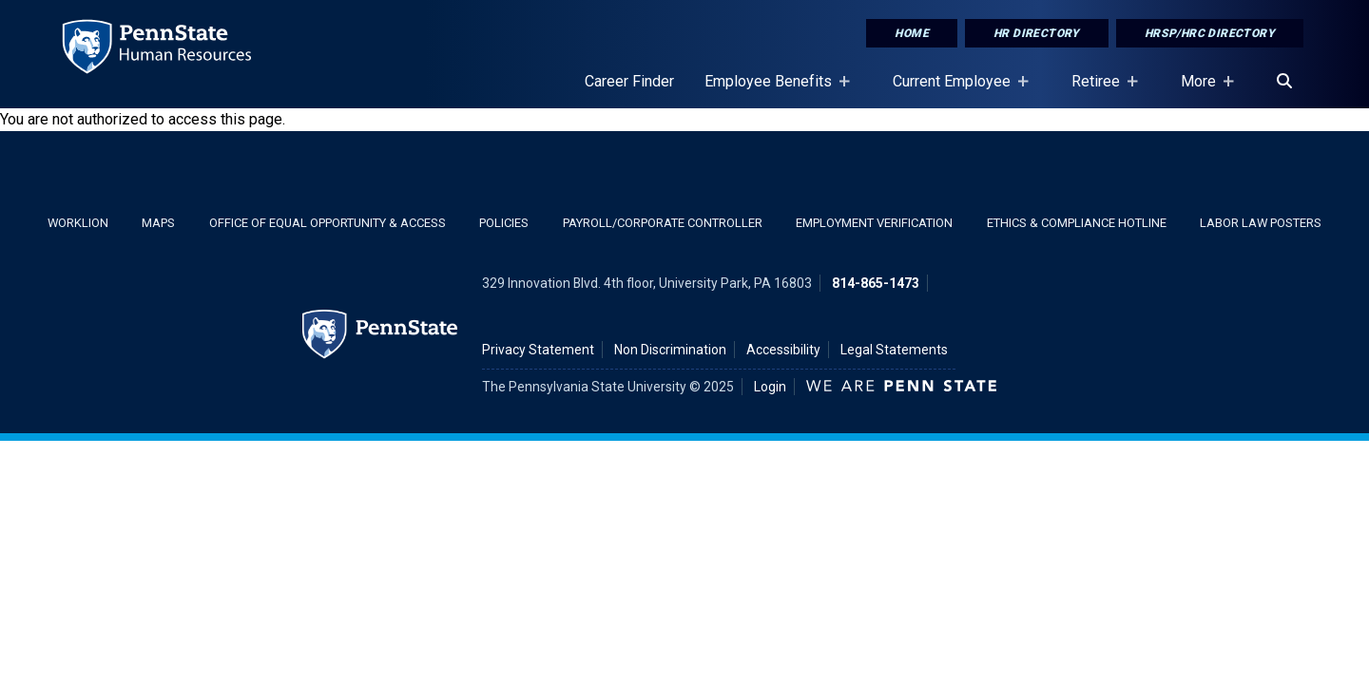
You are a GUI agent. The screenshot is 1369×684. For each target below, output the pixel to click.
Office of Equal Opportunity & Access (327, 223)
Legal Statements (894, 349)
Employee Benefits (772, 90)
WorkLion (78, 223)
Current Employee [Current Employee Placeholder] (955, 90)
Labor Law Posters (1260, 223)
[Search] (1284, 81)
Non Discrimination (670, 349)
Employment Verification (874, 223)
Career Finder (629, 81)
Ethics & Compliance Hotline (1077, 223)
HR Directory (1036, 33)
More (1202, 90)
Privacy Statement (538, 349)
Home (912, 33)
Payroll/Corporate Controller (662, 223)
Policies (504, 223)
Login (770, 386)
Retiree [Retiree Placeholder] (1099, 90)
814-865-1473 (875, 283)
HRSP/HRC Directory (1210, 33)
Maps (158, 223)
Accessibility (783, 349)
